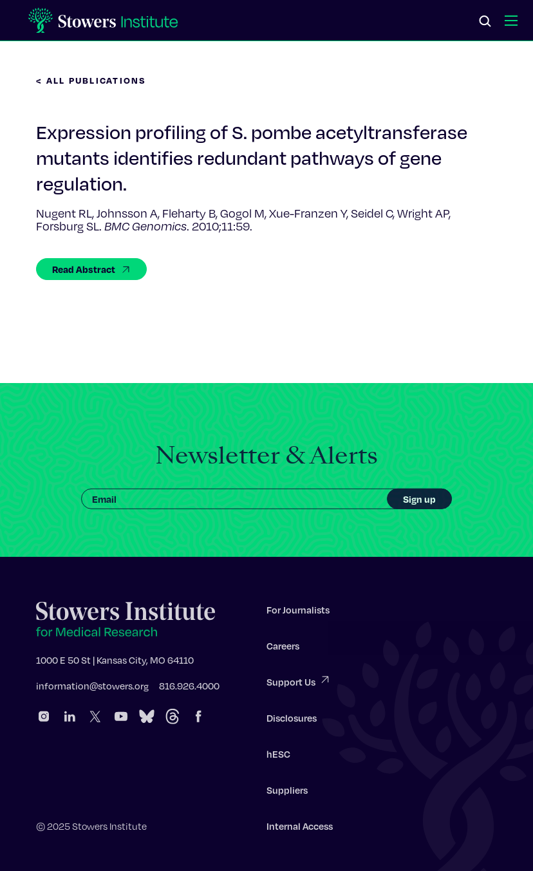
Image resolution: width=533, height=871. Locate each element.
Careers (282, 647)
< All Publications (91, 80)
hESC (278, 756)
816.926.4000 (189, 687)
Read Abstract (91, 269)
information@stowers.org (92, 687)
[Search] (485, 21)
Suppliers (287, 792)
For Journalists (298, 611)
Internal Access (299, 828)
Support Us (298, 682)
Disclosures (291, 720)
